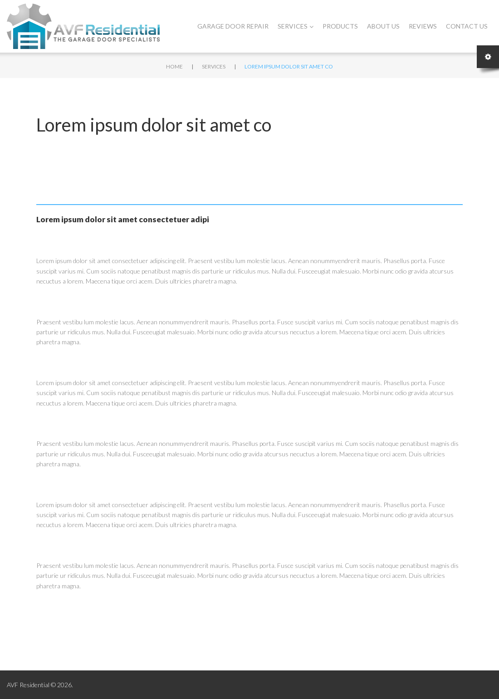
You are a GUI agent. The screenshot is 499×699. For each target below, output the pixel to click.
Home (174, 66)
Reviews (423, 26)
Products (340, 26)
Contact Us (467, 26)
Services (295, 26)
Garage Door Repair (233, 26)
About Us (383, 26)
